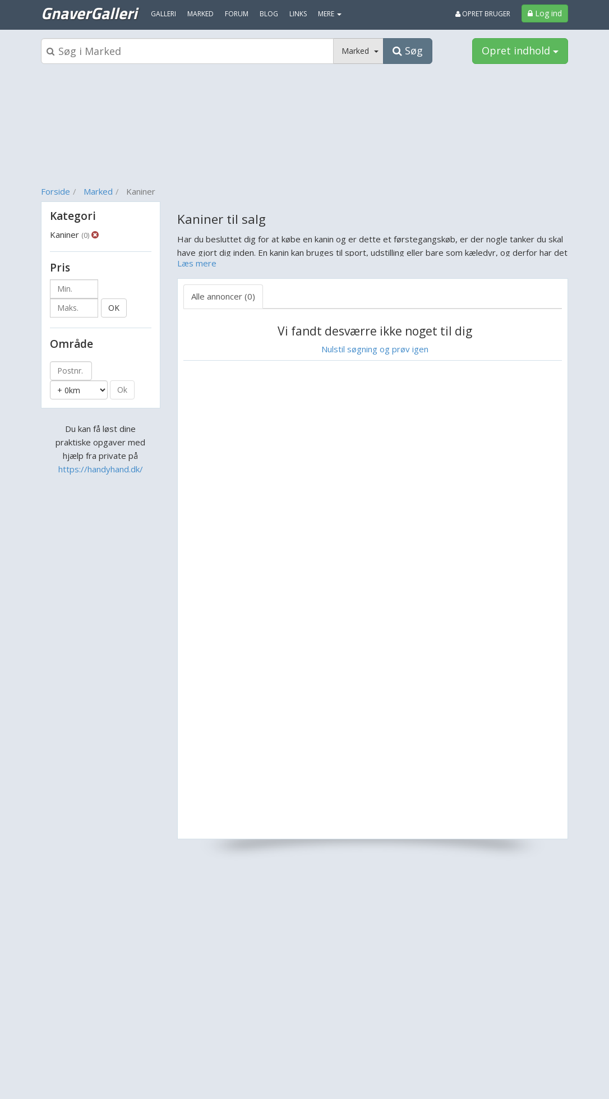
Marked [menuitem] (200, 14)
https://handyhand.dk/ (100, 469)
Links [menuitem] (298, 14)
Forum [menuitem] (236, 14)
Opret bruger (482, 14)
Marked (98, 191)
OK (113, 307)
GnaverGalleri (89, 13)
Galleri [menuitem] (163, 14)
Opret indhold (520, 50)
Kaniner (69, 234)
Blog (269, 14)
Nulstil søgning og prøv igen (374, 349)
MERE (330, 14)
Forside (55, 191)
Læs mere (196, 263)
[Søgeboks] (187, 51)
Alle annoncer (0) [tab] (223, 296)
